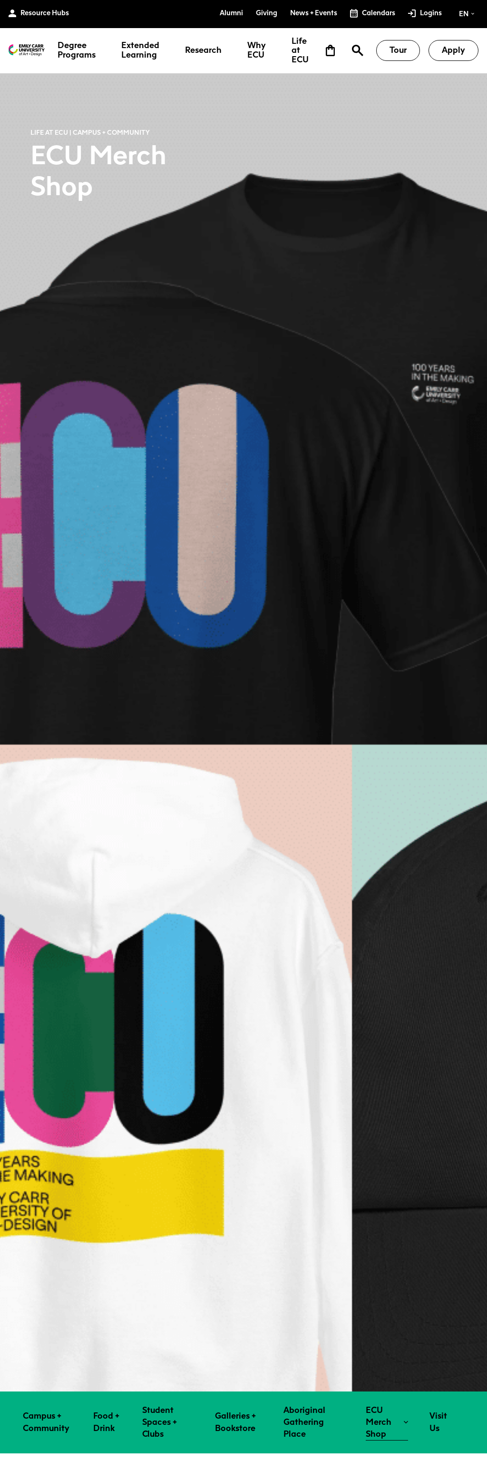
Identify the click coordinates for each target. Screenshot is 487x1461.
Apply (453, 50)
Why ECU (256, 50)
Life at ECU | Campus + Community (90, 132)
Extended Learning (140, 50)
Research (203, 50)
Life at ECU (300, 51)
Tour (398, 50)
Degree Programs (77, 50)
